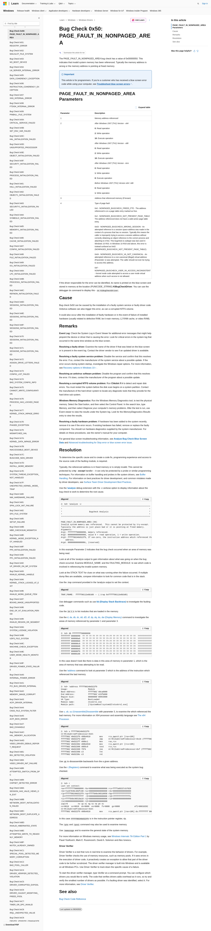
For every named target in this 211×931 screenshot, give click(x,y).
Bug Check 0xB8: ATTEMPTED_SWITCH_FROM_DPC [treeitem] (25, 771)
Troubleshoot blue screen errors (113, 84)
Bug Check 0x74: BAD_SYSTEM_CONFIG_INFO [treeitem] (23, 381)
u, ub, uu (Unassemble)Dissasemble (81, 711)
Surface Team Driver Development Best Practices (107, 482)
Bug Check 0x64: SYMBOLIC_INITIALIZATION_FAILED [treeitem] (24, 218)
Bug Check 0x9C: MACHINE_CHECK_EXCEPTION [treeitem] (24, 645)
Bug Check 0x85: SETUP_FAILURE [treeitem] (17, 520)
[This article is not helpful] (197, 51)
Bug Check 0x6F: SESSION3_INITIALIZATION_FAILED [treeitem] (24, 328)
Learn (62, 20)
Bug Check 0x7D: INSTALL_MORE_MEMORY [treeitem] (21, 464)
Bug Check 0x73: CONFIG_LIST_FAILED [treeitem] (20, 372)
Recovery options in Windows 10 (78, 368)
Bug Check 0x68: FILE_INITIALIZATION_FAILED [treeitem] (23, 256)
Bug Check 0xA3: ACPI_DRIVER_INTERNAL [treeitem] (21, 701)
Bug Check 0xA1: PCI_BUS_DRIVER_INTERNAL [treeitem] (23, 684)
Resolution (177, 38)
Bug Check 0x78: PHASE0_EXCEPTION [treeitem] (19, 423)
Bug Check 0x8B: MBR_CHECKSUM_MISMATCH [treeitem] (23, 528)
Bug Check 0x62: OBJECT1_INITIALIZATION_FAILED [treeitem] (24, 195)
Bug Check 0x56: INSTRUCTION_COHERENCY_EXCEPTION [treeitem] (24, 86)
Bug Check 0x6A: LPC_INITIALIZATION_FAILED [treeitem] (23, 272)
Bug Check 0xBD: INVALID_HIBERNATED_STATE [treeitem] (23, 824)
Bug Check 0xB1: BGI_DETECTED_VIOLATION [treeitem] (22, 753)
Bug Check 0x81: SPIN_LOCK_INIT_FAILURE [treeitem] (22, 504)
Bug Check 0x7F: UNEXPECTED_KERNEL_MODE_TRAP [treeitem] (24, 486)
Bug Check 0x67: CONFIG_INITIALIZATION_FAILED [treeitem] (24, 248)
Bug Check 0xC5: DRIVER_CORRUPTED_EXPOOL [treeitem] (24, 883)
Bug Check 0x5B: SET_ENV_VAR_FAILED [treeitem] (20, 129)
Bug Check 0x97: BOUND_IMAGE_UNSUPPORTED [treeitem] (24, 601)
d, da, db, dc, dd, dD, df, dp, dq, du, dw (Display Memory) (94, 617)
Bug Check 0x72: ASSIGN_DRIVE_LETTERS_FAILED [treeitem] (24, 362)
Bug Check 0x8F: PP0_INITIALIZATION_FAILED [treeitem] (23, 548)
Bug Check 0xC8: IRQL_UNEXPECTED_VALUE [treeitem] (22, 911)
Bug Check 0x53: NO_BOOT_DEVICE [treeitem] (18, 60)
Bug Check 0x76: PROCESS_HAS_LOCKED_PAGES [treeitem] (24, 402)
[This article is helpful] (194, 51)
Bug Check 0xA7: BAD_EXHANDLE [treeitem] (17, 725)
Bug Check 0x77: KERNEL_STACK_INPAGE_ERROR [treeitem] (24, 413)
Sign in (205, 3)
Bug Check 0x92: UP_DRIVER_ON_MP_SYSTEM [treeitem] (23, 564)
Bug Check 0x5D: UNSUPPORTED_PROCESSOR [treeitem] (23, 146)
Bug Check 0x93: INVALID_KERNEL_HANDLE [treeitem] (22, 573)
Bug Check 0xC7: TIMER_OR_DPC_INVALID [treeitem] (21, 903)
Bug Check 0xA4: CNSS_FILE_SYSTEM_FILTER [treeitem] (23, 709)
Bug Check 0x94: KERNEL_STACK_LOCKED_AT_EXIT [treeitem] (24, 582)
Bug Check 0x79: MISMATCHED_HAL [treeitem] (18, 431)
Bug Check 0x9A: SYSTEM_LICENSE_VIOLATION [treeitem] (24, 629)
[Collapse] (39, 18)
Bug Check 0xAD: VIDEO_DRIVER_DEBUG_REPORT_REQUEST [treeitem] (24, 743)
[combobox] (21, 24)
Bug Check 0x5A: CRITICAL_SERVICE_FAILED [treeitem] (22, 121)
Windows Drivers (86, 20)
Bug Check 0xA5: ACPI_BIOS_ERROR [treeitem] (18, 717)
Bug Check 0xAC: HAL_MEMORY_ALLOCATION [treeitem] (23, 734)
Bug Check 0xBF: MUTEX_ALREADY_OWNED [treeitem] (22, 844)
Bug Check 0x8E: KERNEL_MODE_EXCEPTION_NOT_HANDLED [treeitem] (24, 538)
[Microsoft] (5, 3)
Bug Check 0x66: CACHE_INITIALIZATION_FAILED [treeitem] (24, 239)
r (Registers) (73, 767)
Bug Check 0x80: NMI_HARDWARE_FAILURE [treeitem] (22, 495)
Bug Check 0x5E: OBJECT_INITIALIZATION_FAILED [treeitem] (24, 154)
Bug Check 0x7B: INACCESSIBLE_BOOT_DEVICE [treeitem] (24, 448)
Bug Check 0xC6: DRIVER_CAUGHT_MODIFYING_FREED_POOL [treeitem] (24, 893)
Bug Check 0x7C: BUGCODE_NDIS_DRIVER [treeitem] (21, 456)
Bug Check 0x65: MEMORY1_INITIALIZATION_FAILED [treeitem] (24, 229)
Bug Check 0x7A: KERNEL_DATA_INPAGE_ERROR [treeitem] (24, 440)
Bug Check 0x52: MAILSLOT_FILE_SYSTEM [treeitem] (21, 52)
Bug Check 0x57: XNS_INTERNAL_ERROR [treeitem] (21, 96)
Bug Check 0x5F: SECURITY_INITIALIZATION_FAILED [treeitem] (24, 164)
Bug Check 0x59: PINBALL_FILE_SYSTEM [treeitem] (20, 113)
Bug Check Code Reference (72, 899)
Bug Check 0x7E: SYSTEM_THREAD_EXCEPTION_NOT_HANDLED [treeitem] (24, 474)
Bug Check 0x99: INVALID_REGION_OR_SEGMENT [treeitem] (25, 620)
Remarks (176, 35)
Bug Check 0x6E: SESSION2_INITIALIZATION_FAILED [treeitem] (24, 316)
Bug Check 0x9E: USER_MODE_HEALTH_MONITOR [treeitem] (24, 655)
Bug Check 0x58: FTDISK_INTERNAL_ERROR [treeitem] (22, 105)
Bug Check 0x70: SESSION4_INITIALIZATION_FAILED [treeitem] (24, 339)
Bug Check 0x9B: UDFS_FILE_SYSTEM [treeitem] (19, 637)
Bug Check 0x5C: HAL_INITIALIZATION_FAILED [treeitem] (23, 137)
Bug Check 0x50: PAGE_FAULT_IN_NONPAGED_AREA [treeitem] (24, 34)
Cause (175, 31)
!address (71, 670)
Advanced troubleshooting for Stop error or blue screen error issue (100, 442)
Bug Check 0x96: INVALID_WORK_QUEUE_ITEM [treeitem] (23, 592)
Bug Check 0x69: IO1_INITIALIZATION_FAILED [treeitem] (22, 264)
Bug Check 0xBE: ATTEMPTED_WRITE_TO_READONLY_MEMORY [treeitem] (24, 834)
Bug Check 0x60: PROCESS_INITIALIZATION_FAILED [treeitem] (24, 175)
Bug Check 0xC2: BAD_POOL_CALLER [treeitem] (19, 863)
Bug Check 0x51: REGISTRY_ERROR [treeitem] (18, 44)
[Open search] (198, 3)
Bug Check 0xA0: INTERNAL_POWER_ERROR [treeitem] (22, 676)
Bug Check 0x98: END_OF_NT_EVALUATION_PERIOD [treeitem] (24, 610)
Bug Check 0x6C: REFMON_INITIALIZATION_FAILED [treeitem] (24, 293)
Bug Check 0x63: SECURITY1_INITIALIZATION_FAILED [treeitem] (24, 206)
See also (176, 42)
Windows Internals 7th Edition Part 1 (129, 836)
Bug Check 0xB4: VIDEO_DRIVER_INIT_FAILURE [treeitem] (23, 761)
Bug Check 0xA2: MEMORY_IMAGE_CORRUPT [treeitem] (23, 693)
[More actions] (149, 20)
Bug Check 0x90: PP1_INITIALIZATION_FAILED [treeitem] (23, 556)
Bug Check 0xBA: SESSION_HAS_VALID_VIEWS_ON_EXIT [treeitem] (24, 791)
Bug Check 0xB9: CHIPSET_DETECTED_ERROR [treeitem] (23, 781)
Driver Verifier (87, 884)
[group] (105, 523)
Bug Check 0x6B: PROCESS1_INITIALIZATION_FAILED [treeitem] (25, 282)
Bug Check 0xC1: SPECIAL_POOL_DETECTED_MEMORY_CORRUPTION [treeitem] (24, 853)
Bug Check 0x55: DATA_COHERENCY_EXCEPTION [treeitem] (24, 77)
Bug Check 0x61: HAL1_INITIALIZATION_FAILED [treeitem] (23, 185)
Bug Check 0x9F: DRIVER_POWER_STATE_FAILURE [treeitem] (24, 666)
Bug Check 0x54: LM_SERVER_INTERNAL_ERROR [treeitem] (24, 68)
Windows (71, 20)
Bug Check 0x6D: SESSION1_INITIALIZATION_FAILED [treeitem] (24, 305)
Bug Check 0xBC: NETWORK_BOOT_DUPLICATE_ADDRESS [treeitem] (24, 814)
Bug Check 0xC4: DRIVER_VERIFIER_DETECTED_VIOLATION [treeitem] (24, 873)
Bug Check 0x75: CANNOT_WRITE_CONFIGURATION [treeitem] (24, 390)
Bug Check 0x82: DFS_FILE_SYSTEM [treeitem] (18, 512)
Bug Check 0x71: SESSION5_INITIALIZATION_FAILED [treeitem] (24, 351)
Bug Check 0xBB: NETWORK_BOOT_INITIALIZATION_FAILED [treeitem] (24, 802)
